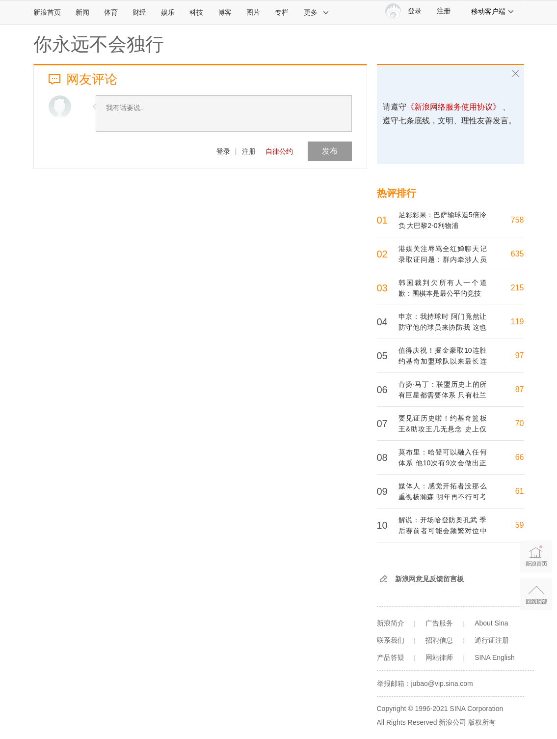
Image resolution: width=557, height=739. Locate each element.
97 (519, 355)
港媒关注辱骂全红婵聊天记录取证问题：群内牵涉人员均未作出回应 (442, 259)
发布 (330, 151)
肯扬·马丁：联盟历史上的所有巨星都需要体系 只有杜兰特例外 (442, 395)
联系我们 (390, 640)
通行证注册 (492, 640)
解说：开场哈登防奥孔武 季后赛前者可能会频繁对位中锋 (442, 530)
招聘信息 (439, 640)
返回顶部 (536, 594)
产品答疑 (390, 657)
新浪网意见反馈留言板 (429, 579)
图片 (253, 12)
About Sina (491, 623)
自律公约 (279, 151)
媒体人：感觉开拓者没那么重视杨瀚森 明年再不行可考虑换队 (442, 497)
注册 (444, 11)
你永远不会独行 (98, 44)
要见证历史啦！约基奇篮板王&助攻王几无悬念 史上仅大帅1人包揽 (442, 429)
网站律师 (439, 657)
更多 (316, 12)
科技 (196, 12)
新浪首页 (47, 12)
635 (517, 254)
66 (519, 457)
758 (517, 220)
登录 (223, 151)
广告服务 (439, 623)
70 (519, 423)
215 (517, 288)
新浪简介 (390, 623)
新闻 (82, 12)
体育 (111, 12)
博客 (225, 12)
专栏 (282, 12)
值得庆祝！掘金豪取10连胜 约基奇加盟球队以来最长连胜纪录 (442, 361)
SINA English (495, 657)
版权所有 (482, 722)
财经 (139, 12)
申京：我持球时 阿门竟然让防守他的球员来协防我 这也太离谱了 (442, 327)
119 (517, 321)
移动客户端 (492, 11)
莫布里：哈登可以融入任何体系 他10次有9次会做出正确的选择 (442, 463)
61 (519, 491)
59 (519, 525)
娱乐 (168, 12)
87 (519, 389)
